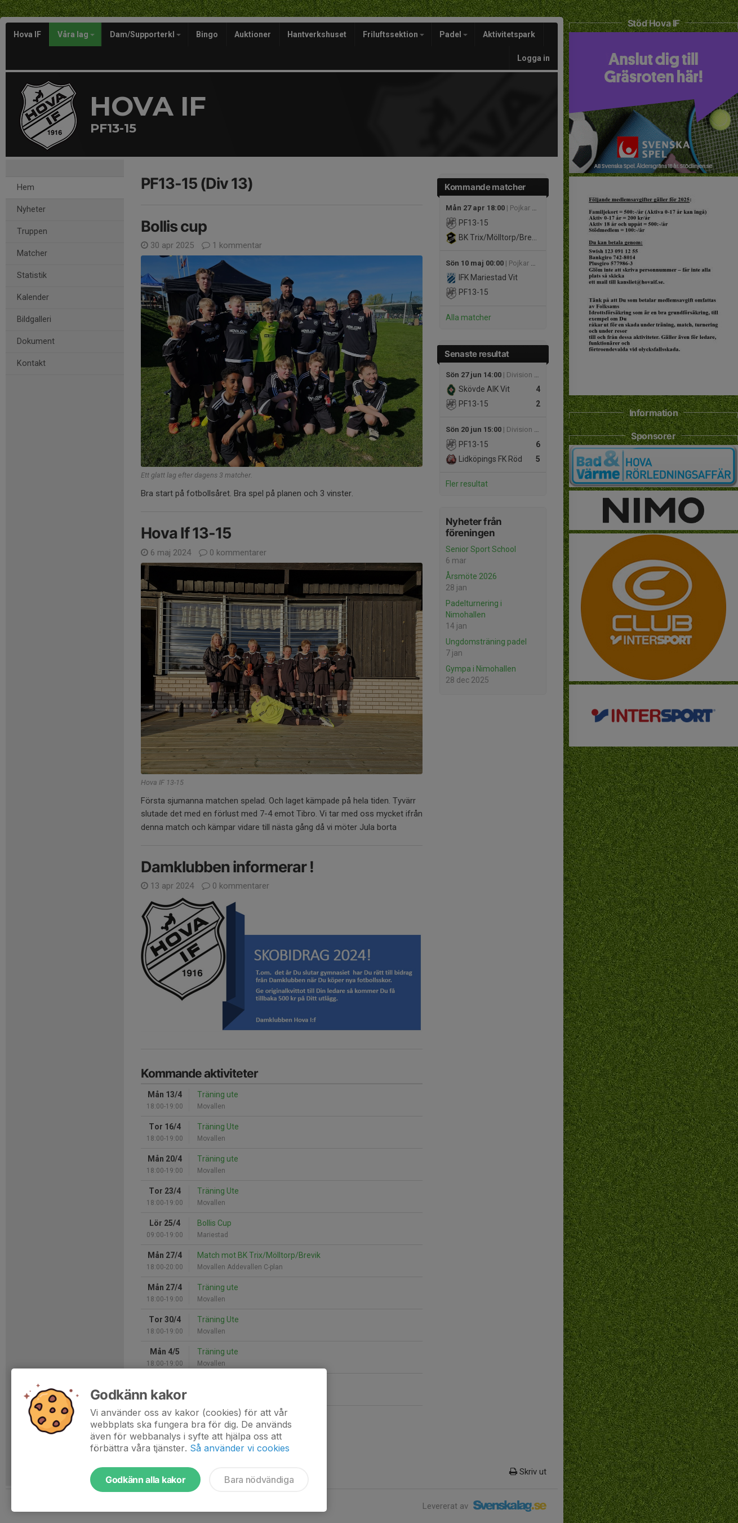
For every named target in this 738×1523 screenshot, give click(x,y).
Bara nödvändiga (259, 1479)
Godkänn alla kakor (145, 1479)
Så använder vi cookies (240, 1448)
